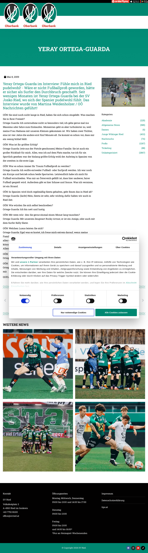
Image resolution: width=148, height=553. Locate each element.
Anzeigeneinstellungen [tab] (90, 247)
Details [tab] (57, 247)
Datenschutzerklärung (113, 500)
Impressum (107, 493)
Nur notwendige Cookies (73, 312)
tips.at (105, 507)
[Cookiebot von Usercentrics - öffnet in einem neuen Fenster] (124, 239)
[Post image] (38, 364)
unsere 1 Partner (29, 262)
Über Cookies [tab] (123, 247)
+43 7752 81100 (10, 512)
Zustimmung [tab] (25, 247)
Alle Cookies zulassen (116, 312)
